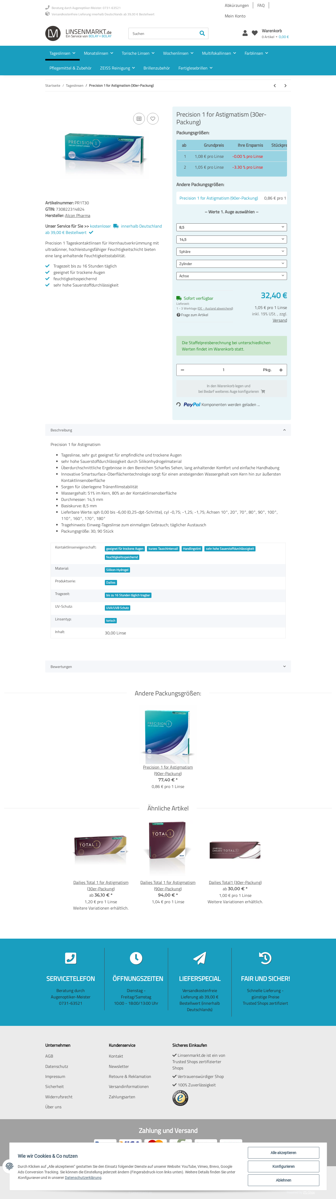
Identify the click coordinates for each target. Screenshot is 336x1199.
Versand (280, 320)
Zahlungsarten (122, 1097)
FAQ (261, 5)
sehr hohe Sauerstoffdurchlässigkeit (230, 548)
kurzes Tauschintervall (163, 548)
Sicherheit (54, 1086)
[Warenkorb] (275, 33)
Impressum (55, 1076)
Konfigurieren (283, 1166)
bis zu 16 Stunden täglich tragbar (128, 595)
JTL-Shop (309, 1192)
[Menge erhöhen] (281, 370)
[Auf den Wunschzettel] (153, 118)
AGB (49, 1056)
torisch (110, 620)
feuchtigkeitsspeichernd (122, 557)
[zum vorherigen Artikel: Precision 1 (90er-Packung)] (274, 85)
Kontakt (116, 1056)
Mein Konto (235, 16)
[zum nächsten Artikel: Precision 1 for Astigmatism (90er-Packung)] (285, 85)
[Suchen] (162, 33)
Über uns (53, 1107)
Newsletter (119, 1066)
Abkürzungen (237, 5)
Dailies (110, 582)
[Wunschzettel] (255, 33)
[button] (245, 33)
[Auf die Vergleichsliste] (139, 118)
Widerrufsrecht (59, 1097)
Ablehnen (283, 1180)
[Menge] (223, 370)
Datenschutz (56, 1066)
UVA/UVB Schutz (117, 607)
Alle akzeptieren (283, 1153)
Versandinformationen (129, 1086)
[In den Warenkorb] (49, 104)
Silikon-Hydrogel (117, 569)
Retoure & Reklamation (130, 1076)
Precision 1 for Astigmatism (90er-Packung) (219, 198)
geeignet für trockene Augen (124, 548)
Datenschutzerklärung (83, 1177)
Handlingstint (192, 548)
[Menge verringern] (182, 370)
